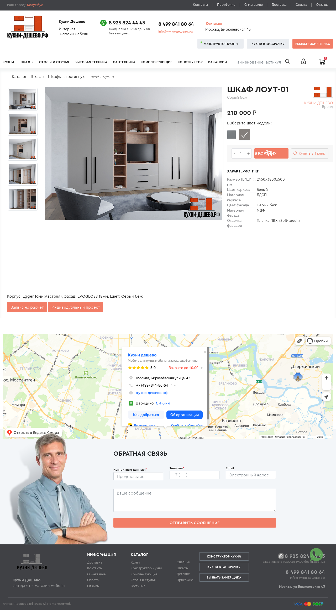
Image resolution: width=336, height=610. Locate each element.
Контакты (200, 4)
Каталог (19, 76)
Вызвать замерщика (312, 44)
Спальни (183, 562)
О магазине (253, 4)
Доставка (279, 4)
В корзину (266, 153)
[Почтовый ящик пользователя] (251, 475)
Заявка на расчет (27, 307)
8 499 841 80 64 (176, 23)
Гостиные (138, 586)
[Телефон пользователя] (194, 475)
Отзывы (322, 4)
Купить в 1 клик (312, 153)
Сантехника (124, 62)
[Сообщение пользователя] (194, 500)
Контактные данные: (130, 469)
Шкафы (26, 62)
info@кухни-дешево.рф (175, 31)
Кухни (8, 62)
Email (230, 468)
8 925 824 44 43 (127, 22)
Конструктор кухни (220, 44)
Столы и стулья (54, 62)
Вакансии (217, 62)
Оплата (301, 4)
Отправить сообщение (195, 522)
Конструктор (190, 62)
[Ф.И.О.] (138, 476)
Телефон (177, 468)
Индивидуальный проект (75, 307)
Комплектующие (156, 62)
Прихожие (185, 580)
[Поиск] (262, 62)
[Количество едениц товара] (241, 153)
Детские (183, 574)
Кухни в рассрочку (268, 44)
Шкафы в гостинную (67, 76)
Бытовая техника (91, 62)
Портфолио (226, 4)
